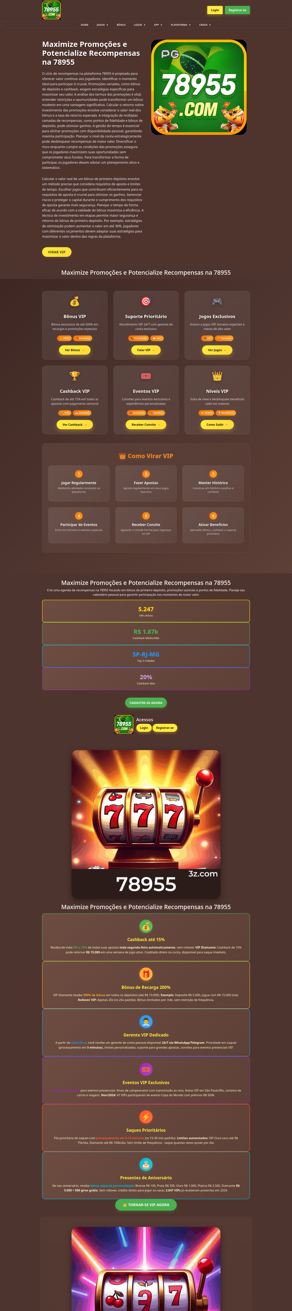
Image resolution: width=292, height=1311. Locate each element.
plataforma (179, 24)
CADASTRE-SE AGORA (146, 707)
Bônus (121, 24)
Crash (203, 24)
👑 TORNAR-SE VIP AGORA (146, 1208)
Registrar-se (237, 10)
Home (84, 24)
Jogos (101, 24)
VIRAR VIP (57, 252)
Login (215, 10)
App (156, 24)
